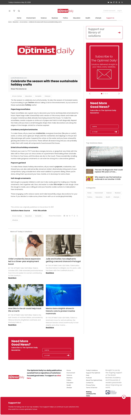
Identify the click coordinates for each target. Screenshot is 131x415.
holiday (28, 105)
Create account (109, 11)
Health (88, 18)
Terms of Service (91, 388)
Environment (31, 18)
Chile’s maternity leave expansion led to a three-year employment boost (24, 261)
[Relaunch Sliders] (107, 93)
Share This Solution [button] (18, 89)
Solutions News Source (20, 210)
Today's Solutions (92, 370)
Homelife (38, 96)
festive (31, 102)
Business (55, 18)
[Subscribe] (101, 93)
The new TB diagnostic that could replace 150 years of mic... (108, 171)
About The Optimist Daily (94, 380)
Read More (12, 278)
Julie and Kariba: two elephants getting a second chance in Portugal (63, 260)
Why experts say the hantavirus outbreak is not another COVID (108, 178)
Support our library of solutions (96, 32)
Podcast (89, 378)
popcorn (58, 167)
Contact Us (89, 383)
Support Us (110, 18)
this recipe (58, 184)
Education (76, 18)
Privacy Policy (90, 385)
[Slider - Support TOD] (105, 93)
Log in (119, 11)
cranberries (40, 133)
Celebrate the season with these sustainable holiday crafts (45, 22)
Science (44, 18)
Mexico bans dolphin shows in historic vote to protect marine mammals (60, 311)
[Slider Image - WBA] (103, 93)
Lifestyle (98, 18)
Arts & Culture (23, 22)
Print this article (40, 210)
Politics (65, 18)
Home (19, 18)
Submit (116, 132)
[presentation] (102, 120)
